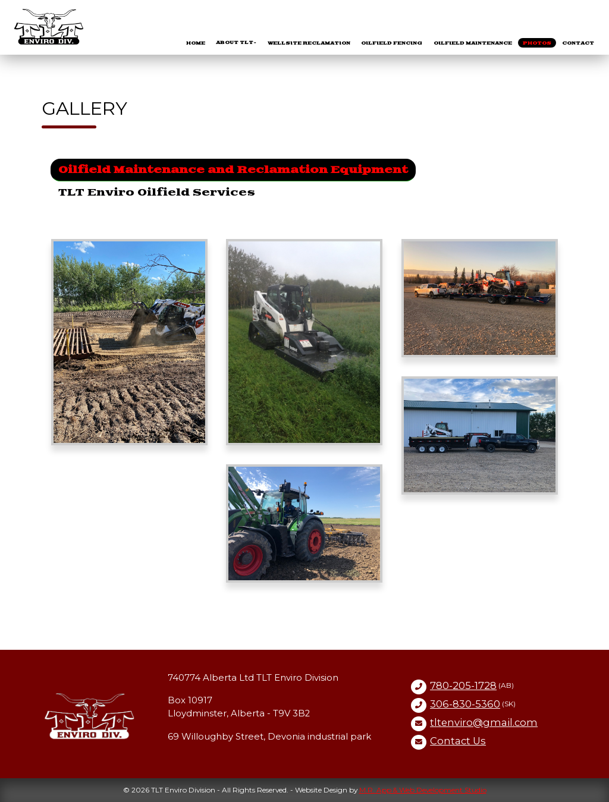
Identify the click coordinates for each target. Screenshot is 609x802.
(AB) (472, 685)
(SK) (473, 704)
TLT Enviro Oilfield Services (156, 193)
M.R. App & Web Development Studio (422, 789)
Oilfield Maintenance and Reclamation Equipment (233, 170)
